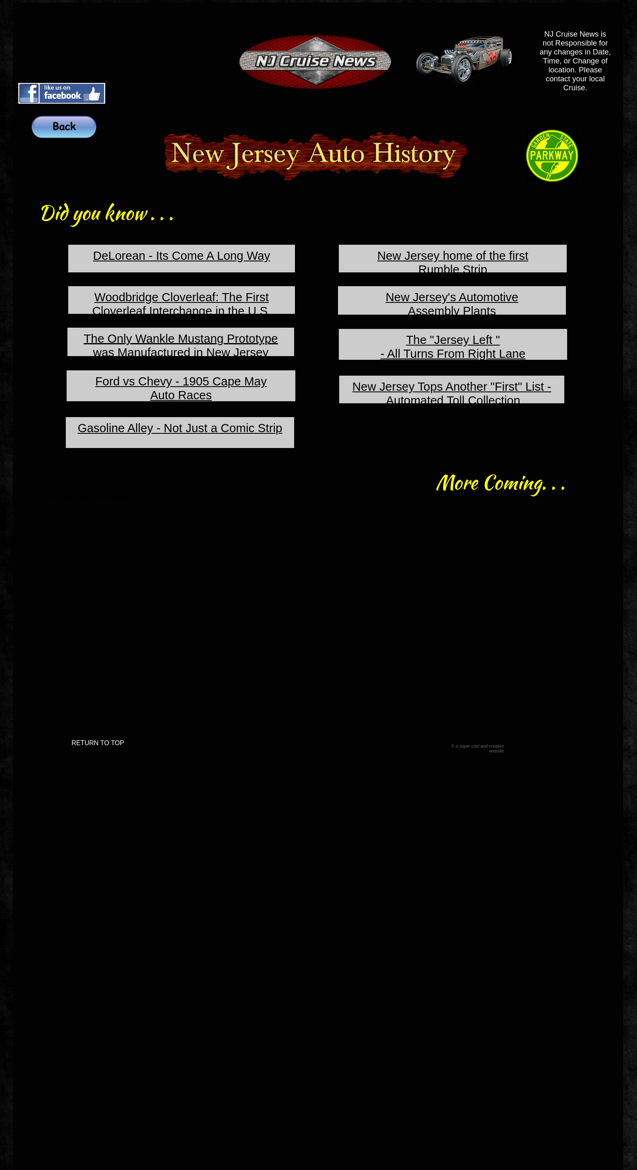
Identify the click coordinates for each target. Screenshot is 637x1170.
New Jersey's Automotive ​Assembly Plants (452, 304)
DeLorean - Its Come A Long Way (181, 255)
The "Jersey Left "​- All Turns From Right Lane (453, 346)
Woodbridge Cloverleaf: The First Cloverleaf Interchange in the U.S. (181, 304)
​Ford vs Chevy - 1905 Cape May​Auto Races (180, 388)
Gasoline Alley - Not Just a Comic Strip (180, 428)
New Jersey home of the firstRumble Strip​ (453, 262)
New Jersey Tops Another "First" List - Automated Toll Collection (451, 393)
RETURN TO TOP (98, 742)
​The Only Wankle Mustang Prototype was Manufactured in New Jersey (181, 345)
